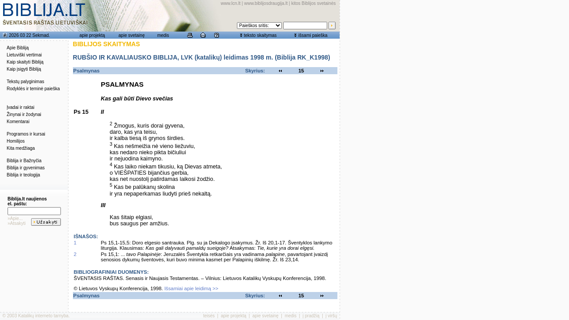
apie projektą (92, 35)
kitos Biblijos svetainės (313, 3)
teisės (209, 315)
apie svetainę (132, 35)
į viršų (331, 315)
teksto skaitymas (260, 35)
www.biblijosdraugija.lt (266, 3)
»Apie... (15, 218)
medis (163, 35)
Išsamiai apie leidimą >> (191, 288)
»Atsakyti (17, 223)
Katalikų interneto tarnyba (43, 315)
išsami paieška (313, 35)
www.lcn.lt (230, 3)
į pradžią (311, 315)
